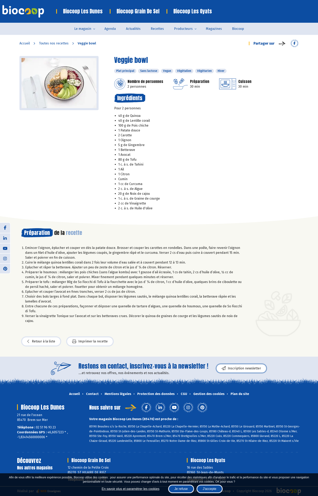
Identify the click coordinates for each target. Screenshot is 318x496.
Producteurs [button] (183, 29)
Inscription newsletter (241, 368)
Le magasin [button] (82, 29)
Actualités (133, 29)
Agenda (110, 29)
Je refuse (181, 489)
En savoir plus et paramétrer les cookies (130, 489)
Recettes (157, 29)
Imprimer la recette (90, 341)
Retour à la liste (41, 341)
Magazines (214, 29)
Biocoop (238, 29)
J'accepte (209, 489)
